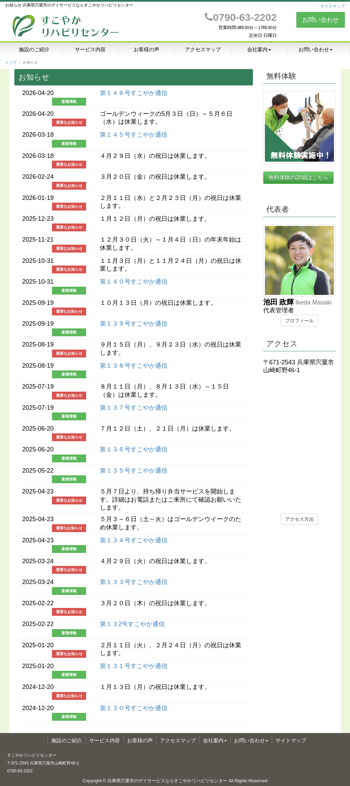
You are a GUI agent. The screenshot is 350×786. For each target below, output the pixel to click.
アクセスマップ (203, 49)
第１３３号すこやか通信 (133, 582)
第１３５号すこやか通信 (133, 470)
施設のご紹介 (34, 49)
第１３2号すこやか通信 (132, 624)
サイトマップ (332, 6)
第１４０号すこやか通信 (133, 281)
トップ (10, 62)
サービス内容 (90, 49)
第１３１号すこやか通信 (133, 666)
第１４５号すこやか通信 (133, 134)
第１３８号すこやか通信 (133, 365)
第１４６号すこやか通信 (133, 93)
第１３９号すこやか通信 (133, 323)
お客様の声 (146, 49)
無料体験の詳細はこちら (298, 177)
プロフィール (299, 320)
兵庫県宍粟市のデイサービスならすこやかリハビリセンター (167, 780)
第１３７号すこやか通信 (133, 407)
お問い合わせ (320, 19)
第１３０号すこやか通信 (133, 708)
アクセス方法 (299, 519)
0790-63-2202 (241, 17)
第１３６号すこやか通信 (133, 449)
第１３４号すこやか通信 (133, 540)
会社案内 (259, 49)
